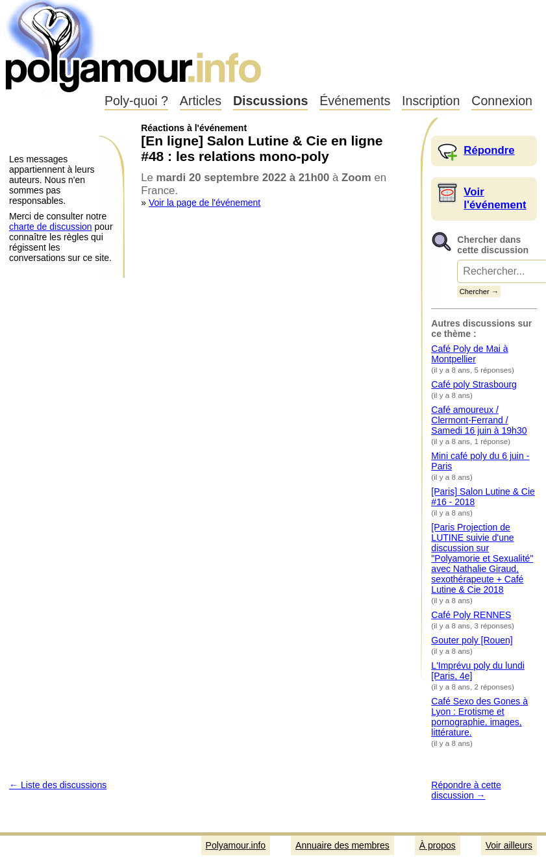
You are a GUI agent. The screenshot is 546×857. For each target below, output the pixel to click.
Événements (354, 100)
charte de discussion (50, 226)
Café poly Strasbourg (474, 384)
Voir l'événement (495, 198)
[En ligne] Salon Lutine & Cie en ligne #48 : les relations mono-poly (261, 148)
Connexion (501, 100)
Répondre (489, 150)
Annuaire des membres (342, 845)
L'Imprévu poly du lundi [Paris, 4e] (478, 670)
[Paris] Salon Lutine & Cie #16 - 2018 (483, 496)
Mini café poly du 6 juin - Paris (480, 461)
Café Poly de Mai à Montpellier (469, 353)
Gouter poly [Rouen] (471, 640)
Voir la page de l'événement (204, 202)
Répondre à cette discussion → (466, 790)
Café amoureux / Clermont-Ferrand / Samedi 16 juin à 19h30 (479, 420)
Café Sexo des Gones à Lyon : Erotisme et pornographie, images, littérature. (479, 717)
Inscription (431, 100)
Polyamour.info (134, 45)
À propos (437, 845)
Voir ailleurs (509, 845)
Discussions (270, 100)
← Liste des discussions (57, 785)
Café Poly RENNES (471, 615)
